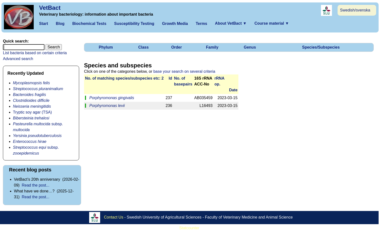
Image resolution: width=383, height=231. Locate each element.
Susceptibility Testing (134, 23)
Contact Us (113, 217)
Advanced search (18, 59)
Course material (272, 23)
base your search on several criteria (184, 71)
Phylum (106, 47)
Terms (201, 23)
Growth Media (175, 23)
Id (170, 78)
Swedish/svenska (355, 10)
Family (212, 47)
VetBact (50, 7)
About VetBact (231, 23)
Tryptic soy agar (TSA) (32, 112)
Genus (250, 47)
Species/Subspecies (321, 47)
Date (233, 90)
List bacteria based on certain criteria (35, 53)
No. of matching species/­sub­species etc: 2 (124, 78)
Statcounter (189, 228)
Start (43, 23)
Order (176, 47)
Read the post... (35, 185)
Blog (60, 23)
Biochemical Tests (89, 23)
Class (143, 47)
